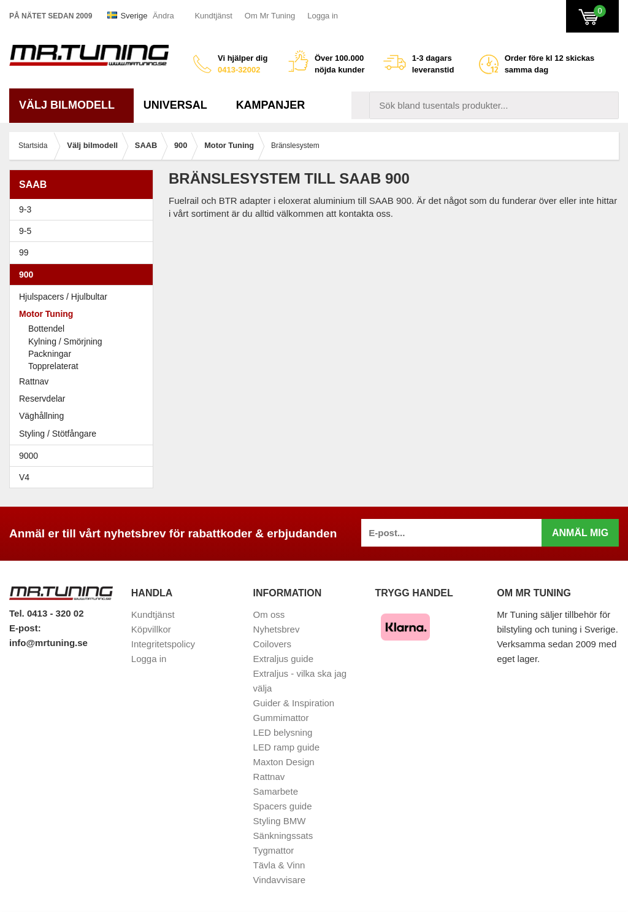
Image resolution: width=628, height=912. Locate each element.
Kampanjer (270, 105)
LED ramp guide (286, 747)
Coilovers (272, 644)
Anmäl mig (580, 533)
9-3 (84, 209)
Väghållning (41, 416)
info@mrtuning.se (48, 642)
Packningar (49, 354)
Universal (180, 105)
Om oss (269, 614)
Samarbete (275, 791)
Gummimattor (281, 717)
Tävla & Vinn (279, 865)
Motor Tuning (84, 314)
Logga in (322, 15)
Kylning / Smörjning (65, 341)
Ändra (163, 15)
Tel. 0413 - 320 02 (46, 613)
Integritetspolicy (163, 644)
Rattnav (33, 381)
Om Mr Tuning (270, 15)
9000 (84, 456)
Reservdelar (42, 398)
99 (84, 252)
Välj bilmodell (71, 105)
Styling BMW (279, 821)
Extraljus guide (283, 658)
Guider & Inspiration (294, 703)
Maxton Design (284, 762)
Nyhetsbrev (276, 629)
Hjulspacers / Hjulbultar (63, 297)
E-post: (25, 628)
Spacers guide (282, 806)
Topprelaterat (53, 366)
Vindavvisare (279, 880)
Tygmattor (273, 850)
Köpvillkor (151, 629)
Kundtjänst (213, 15)
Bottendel (46, 328)
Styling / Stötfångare (57, 433)
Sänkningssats (283, 835)
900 (84, 274)
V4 (24, 477)
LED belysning (283, 732)
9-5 (84, 231)
